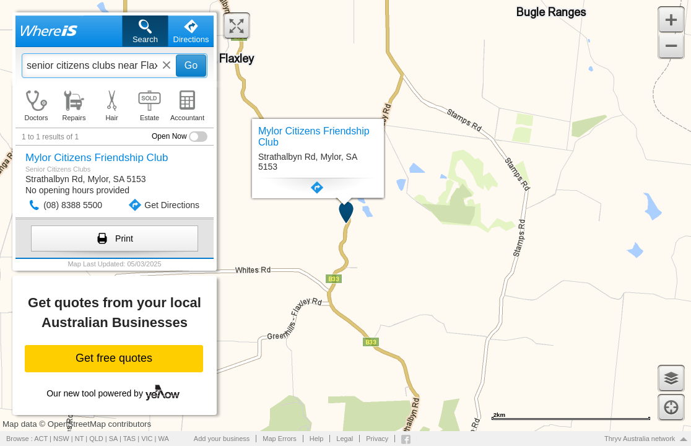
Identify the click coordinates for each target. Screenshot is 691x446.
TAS (129, 438)
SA (113, 438)
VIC (146, 438)
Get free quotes (114, 358)
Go (191, 65)
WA (164, 438)
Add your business (222, 438)
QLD (96, 438)
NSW (61, 438)
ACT (41, 438)
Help (317, 438)
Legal (344, 438)
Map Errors (279, 438)
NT (79, 438)
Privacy (377, 438)
